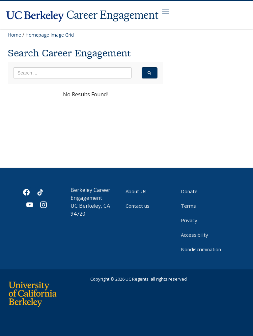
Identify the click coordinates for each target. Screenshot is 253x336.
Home (14, 35)
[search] (149, 72)
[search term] (72, 72)
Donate (189, 191)
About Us (136, 191)
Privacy (189, 220)
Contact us (138, 205)
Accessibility (194, 234)
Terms (188, 205)
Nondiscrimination (201, 249)
